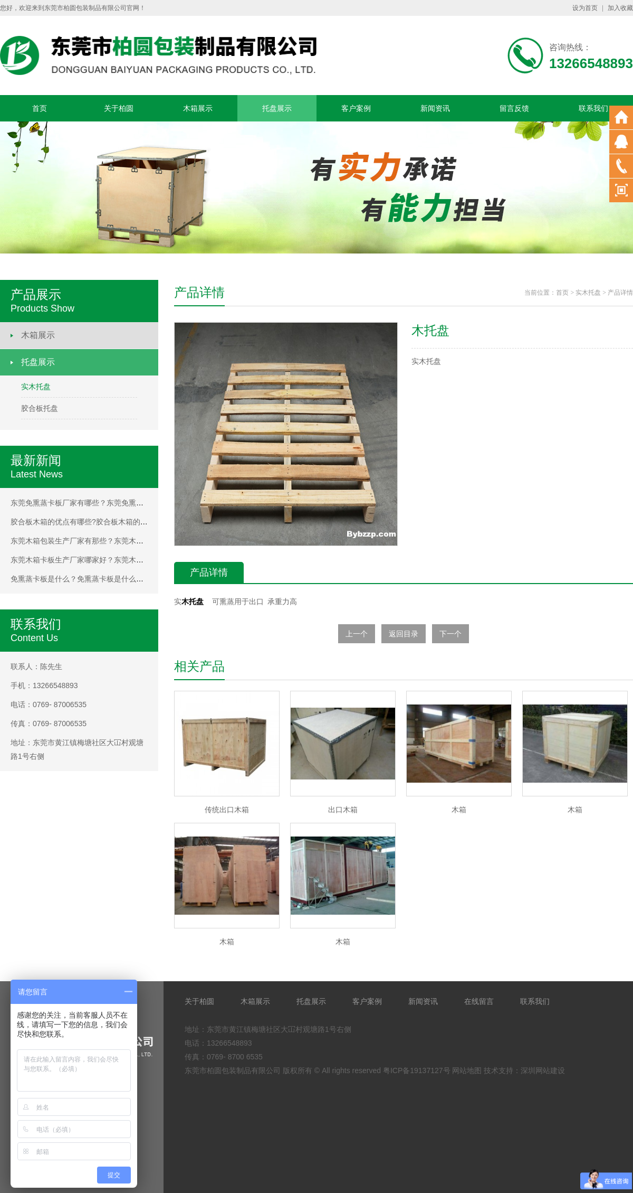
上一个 (357, 634)
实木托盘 (36, 386)
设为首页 (585, 8)
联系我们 (593, 108)
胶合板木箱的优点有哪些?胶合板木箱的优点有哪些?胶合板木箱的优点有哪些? (138, 522)
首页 (39, 108)
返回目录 (403, 634)
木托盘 (192, 601)
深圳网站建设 (543, 1070)
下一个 (450, 634)
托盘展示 (277, 108)
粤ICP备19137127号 (416, 1070)
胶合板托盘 (39, 408)
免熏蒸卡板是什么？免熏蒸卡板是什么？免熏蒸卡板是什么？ (110, 579)
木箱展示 (198, 108)
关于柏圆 (118, 108)
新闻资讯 (435, 108)
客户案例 (356, 108)
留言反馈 (514, 108)
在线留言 (479, 1001)
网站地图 (467, 1070)
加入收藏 (620, 8)
